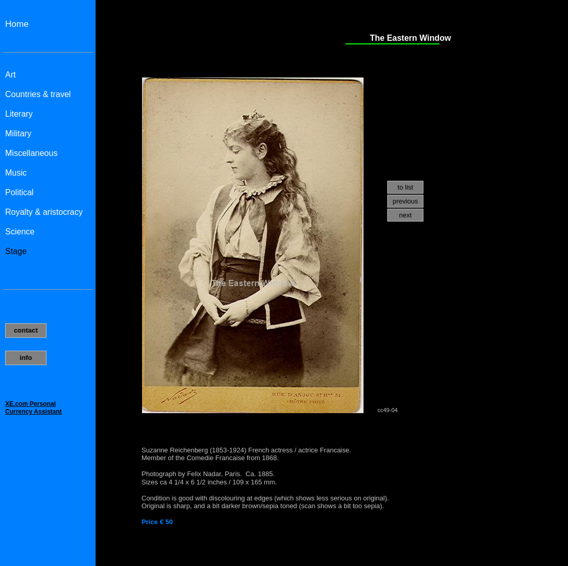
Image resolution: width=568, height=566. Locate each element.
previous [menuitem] (405, 201)
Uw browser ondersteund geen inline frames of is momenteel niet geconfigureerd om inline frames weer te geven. (48, 283)
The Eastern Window (410, 38)
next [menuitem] (405, 215)
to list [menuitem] (405, 187)
